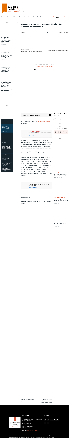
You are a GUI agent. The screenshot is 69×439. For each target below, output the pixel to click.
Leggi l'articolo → (33, 135)
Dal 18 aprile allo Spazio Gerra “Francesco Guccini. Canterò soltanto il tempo (6, 40)
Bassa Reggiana (27, 22)
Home (22, 22)
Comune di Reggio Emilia (5, 67)
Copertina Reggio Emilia (5, 35)
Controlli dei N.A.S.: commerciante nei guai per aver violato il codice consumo (45, 401)
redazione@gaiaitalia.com (33, 430)
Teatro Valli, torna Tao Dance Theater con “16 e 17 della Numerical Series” (7, 163)
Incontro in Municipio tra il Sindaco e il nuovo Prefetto (6, 70)
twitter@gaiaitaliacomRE (43, 121)
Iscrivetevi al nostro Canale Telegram (45, 66)
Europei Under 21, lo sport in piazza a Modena (31, 51)
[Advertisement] (43, 5)
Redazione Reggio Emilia (33, 69)
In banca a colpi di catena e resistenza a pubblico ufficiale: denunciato (6, 55)
